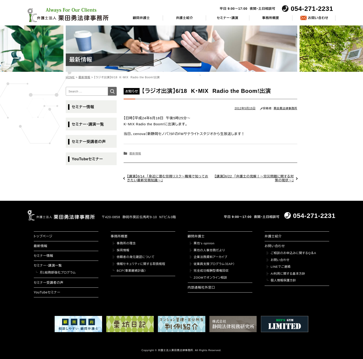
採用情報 (123, 250)
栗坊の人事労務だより (209, 250)
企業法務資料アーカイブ (211, 257)
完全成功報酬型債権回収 (211, 270)
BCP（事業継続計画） (131, 270)
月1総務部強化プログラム (58, 272)
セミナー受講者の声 (89, 142)
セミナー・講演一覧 (88, 124)
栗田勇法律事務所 (285, 108)
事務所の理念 (126, 243)
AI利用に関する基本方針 (288, 273)
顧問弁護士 (141, 18)
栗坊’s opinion (204, 243)
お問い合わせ (318, 18)
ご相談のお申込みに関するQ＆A (293, 253)
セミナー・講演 (227, 18)
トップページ (43, 236)
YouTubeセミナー (87, 159)
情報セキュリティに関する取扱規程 (141, 264)
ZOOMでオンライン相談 (210, 277)
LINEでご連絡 (281, 266)
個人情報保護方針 (283, 280)
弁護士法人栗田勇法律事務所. (176, 350)
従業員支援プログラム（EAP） (214, 264)
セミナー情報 (83, 107)
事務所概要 (270, 18)
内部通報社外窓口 (201, 287)
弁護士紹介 (184, 18)
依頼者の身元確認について (136, 257)
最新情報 (135, 153)
